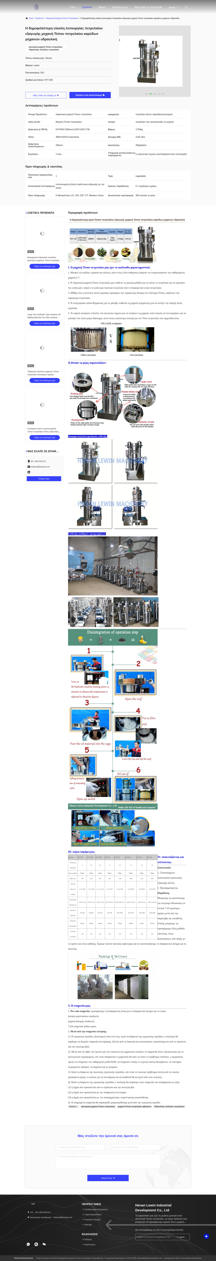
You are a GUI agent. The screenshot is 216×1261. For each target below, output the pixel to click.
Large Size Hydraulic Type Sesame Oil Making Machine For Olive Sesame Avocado (43, 317)
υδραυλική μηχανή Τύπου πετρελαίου (61, 18)
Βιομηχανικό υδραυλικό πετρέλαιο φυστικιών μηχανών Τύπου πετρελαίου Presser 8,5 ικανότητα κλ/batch (43, 260)
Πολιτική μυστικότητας (23, 1258)
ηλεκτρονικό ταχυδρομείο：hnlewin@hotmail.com (49, 1217)
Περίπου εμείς (120, 7)
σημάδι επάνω (181, 1237)
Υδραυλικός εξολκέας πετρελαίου (169, 1106)
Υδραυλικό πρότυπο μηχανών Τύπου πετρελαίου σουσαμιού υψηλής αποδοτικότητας (43, 374)
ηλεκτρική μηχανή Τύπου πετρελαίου (98, 1106)
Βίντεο (102, 7)
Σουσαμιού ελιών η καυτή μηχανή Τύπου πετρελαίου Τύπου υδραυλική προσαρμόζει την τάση (42, 432)
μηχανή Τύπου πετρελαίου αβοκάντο (134, 1106)
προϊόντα (39, 18)
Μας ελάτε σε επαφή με (148, 7)
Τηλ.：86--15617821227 (39, 1212)
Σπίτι (72, 7)
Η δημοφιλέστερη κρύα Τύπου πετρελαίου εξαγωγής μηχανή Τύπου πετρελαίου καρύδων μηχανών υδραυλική (127, 220)
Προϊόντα (87, 7)
